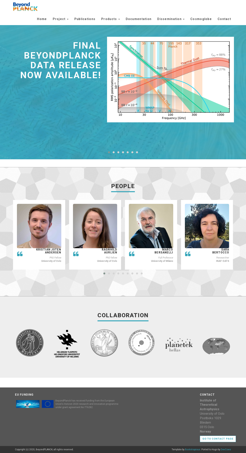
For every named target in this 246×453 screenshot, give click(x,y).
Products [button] (110, 19)
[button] (109, 152)
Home (42, 19)
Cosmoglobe (201, 19)
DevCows (226, 449)
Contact (224, 19)
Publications (84, 19)
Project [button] (61, 19)
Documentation (139, 19)
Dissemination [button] (170, 19)
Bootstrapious (192, 449)
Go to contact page (217, 438)
